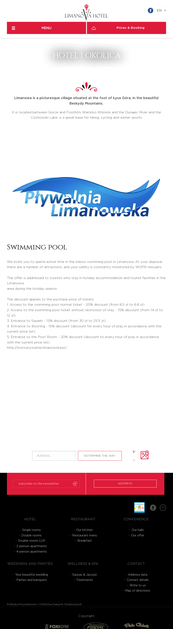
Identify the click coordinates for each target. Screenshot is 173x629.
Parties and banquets (31, 580)
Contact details (138, 580)
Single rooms (31, 530)
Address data (137, 574)
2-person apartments (31, 546)
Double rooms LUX (31, 540)
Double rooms (31, 535)
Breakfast (84, 540)
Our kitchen (84, 530)
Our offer (137, 535)
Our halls (138, 530)
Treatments (84, 580)
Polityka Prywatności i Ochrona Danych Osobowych (44, 604)
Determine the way (100, 455)
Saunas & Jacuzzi (84, 574)
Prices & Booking (130, 27)
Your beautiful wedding (31, 574)
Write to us (138, 585)
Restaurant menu (84, 535)
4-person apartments (31, 551)
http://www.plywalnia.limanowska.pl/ (37, 347)
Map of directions (137, 590)
